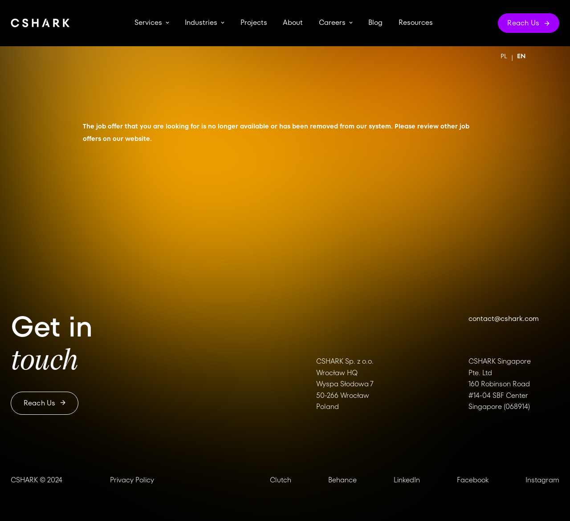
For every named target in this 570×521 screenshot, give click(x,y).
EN (521, 56)
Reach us (45, 403)
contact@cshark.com (503, 318)
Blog (375, 22)
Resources (416, 22)
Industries (201, 22)
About (293, 22)
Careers (332, 22)
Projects (253, 22)
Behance (342, 480)
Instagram (542, 480)
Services (148, 22)
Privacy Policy (132, 480)
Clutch (280, 480)
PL (504, 56)
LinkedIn (407, 480)
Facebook (473, 480)
